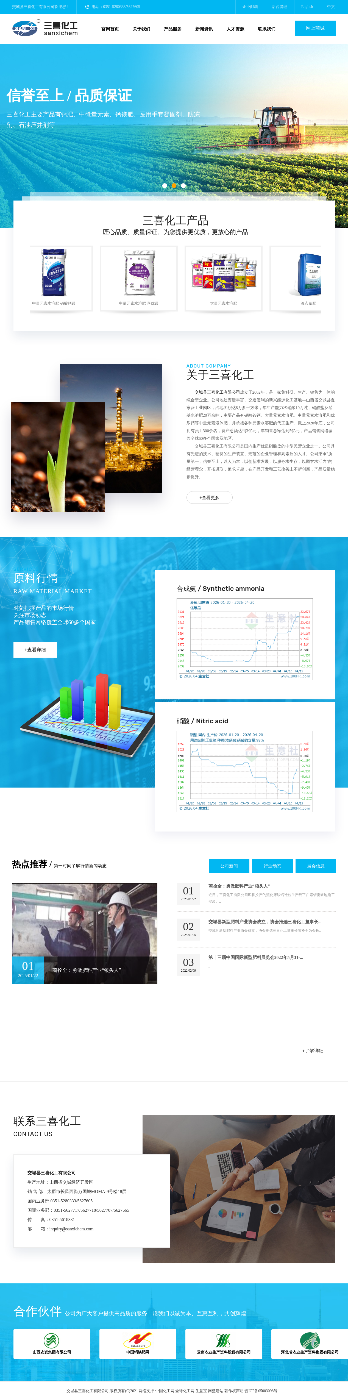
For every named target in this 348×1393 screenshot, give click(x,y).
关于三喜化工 (220, 374)
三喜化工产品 (175, 220)
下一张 (334, 137)
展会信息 (316, 866)
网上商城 (315, 28)
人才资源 (235, 29)
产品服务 (173, 29)
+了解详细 (313, 1050)
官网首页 (110, 29)
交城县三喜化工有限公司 (33, 7)
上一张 (13, 137)
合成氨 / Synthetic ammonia (221, 589)
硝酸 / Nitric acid (203, 721)
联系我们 (266, 29)
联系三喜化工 (47, 1121)
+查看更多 (209, 497)
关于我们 (141, 29)
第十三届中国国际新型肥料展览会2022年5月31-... (255, 957)
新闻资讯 (204, 29)
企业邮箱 (250, 7)
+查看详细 (35, 649)
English (307, 7)
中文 (331, 7)
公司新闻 (229, 866)
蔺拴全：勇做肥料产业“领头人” (239, 886)
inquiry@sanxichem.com (71, 1229)
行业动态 (272, 866)
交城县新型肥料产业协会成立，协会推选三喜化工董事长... (265, 921)
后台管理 (279, 7)
